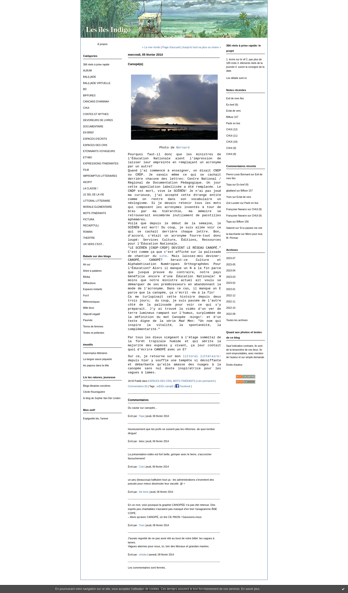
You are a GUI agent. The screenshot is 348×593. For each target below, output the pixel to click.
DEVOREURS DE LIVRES (98, 120)
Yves (229, 197)
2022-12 (230, 295)
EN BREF (88, 132)
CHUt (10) (232, 141)
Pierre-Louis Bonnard (238, 174)
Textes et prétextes (93, 332)
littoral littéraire (201, 356)
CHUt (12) (232, 129)
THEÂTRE (89, 238)
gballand (231, 190)
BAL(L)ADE (89, 77)
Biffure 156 (243, 221)
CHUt (86, 108)
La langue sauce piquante (97, 359)
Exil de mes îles (235, 98)
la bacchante (233, 234)
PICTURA (88, 219)
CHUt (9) (231, 148)
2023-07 (230, 258)
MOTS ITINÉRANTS (94, 213)
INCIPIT (87, 182)
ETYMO (87, 157)
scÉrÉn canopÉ (164, 386)
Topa (229, 184)
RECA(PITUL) (91, 225)
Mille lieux (88, 308)
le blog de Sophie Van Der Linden (102, 398)
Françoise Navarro (236, 209)
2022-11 (230, 301)
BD (84, 89)
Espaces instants (92, 289)
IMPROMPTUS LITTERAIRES (100, 176)
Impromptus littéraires (95, 353)
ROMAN (88, 232)
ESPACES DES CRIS (95, 145)
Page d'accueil (171, 47)
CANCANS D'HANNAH (96, 101)
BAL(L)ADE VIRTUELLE (96, 83)
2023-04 (230, 270)
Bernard (183, 147)
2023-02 (230, 283)
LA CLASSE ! (90, 188)
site (163, 256)
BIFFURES (89, 95)
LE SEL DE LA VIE (93, 194)
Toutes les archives (236, 320)
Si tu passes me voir (251, 228)
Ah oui (86, 264)
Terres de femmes (93, 326)
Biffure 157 (232, 117)
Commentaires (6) (137, 386)
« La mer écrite (151, 47)
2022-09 (230, 314)
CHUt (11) (232, 135)
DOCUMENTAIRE (93, 126)
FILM (86, 170)
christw (143, 554)
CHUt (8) (231, 154)
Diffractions (89, 283)
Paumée (88, 320)
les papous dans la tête (96, 365)
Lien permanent (205, 381)
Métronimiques (91, 301)
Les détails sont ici (236, 78)
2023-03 (230, 277)
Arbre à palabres (92, 271)
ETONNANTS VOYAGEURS (99, 151)
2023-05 (230, 264)
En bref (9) (232, 104)
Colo (141, 466)
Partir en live (233, 123)
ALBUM (87, 70)
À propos (102, 44)
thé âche (143, 492)
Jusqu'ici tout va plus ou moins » (201, 47)
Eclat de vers (233, 110)
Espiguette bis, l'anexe (95, 418)
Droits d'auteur (234, 364)
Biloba (86, 277)
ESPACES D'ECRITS (95, 139)
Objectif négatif (91, 314)
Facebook (182, 386)
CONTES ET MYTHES (95, 114)
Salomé (230, 228)
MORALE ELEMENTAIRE (97, 207)
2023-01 (230, 289)
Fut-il (86, 295)
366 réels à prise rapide (96, 64)
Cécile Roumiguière (94, 392)
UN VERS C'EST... (93, 244)
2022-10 (230, 308)
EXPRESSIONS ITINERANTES (100, 163)
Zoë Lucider (233, 203)
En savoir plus (250, 589)
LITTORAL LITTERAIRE (96, 201)
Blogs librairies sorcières (96, 386)
